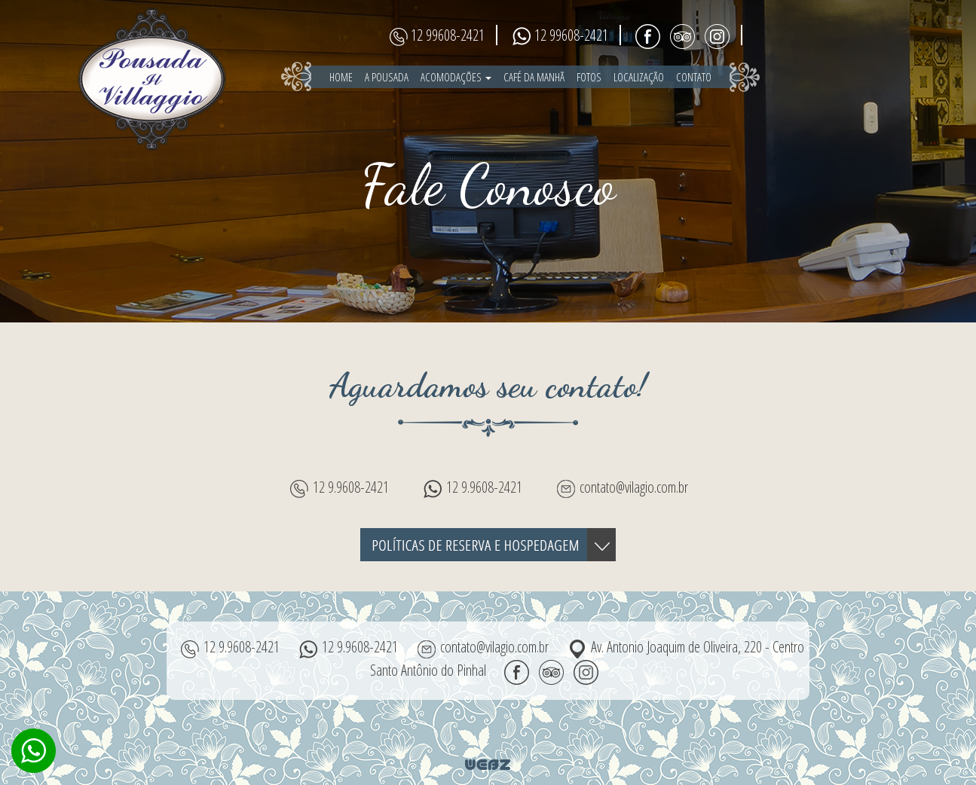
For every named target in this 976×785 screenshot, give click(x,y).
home (341, 76)
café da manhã (533, 76)
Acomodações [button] (456, 76)
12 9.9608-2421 (351, 487)
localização (638, 76)
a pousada (386, 76)
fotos (589, 76)
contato (693, 76)
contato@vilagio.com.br (634, 487)
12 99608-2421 (448, 35)
